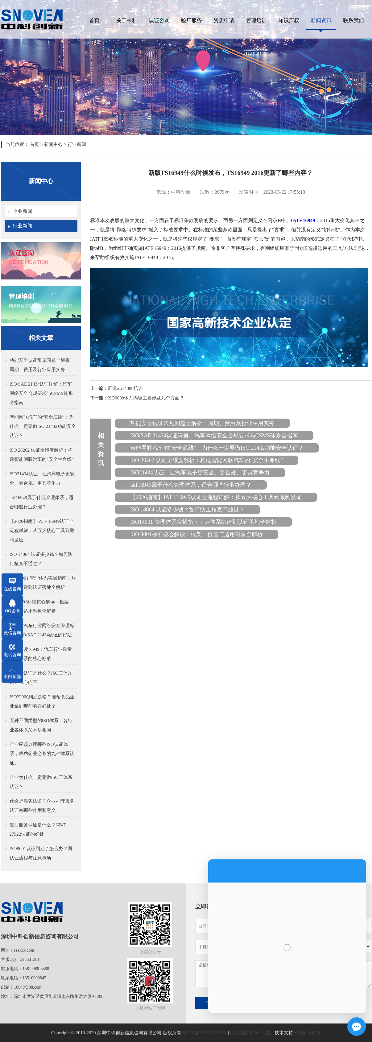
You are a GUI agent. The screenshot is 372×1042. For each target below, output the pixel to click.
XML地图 (261, 1032)
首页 (94, 20)
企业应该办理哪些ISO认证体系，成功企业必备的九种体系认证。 (42, 753)
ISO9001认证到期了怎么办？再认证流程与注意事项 (41, 853)
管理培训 (256, 20)
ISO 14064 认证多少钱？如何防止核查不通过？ (41, 559)
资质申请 (223, 20)
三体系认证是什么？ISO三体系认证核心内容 (41, 678)
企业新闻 (22, 211)
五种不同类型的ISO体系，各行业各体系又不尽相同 (41, 725)
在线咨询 (12, 589)
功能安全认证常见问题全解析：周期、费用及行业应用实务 (42, 365)
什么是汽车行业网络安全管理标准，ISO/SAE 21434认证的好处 (42, 630)
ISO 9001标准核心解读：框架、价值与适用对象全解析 (42, 606)
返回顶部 (12, 676)
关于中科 (126, 20)
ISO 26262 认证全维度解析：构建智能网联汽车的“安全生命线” (42, 455)
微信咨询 (12, 633)
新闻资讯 (321, 20)
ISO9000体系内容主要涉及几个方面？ (145, 397)
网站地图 (239, 1032)
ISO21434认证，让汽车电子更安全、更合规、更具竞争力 (42, 478)
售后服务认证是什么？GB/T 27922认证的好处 (38, 829)
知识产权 (288, 20)
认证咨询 (159, 20)
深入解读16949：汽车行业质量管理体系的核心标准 (41, 654)
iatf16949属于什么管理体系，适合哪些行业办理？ (42, 502)
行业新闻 (77, 144)
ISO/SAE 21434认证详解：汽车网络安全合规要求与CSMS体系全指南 (41, 393)
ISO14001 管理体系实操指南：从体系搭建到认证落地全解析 (43, 583)
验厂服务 (191, 20)
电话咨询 (12, 654)
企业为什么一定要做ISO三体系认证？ (41, 782)
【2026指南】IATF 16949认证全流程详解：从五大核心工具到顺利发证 (42, 530)
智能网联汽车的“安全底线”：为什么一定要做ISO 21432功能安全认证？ (43, 426)
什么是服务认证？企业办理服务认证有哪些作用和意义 (42, 806)
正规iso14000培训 (125, 388)
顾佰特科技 (309, 1032)
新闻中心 (53, 144)
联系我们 (353, 20)
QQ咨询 (12, 611)
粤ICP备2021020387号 (205, 1032)
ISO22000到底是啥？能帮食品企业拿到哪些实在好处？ (42, 701)
